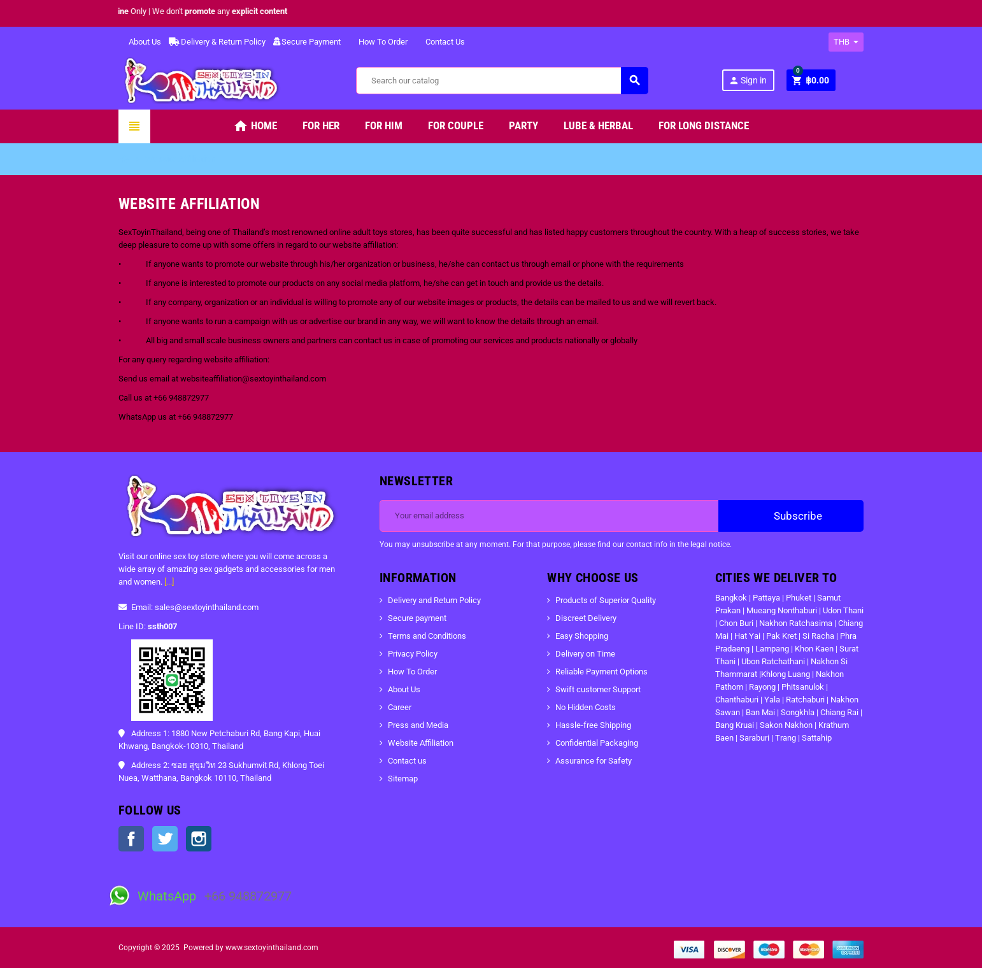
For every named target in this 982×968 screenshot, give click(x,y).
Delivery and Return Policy (434, 600)
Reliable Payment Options (601, 671)
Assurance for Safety (593, 760)
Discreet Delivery (585, 618)
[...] (169, 582)
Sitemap (403, 778)
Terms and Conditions (427, 636)
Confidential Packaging (596, 743)
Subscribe (791, 515)
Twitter (165, 838)
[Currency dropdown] (846, 42)
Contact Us (440, 41)
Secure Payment (307, 41)
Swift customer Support (598, 689)
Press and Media (418, 725)
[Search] (502, 80)
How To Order (378, 41)
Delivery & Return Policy (217, 41)
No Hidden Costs (585, 707)
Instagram (198, 838)
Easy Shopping (581, 636)
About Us (139, 41)
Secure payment (417, 618)
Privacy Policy (413, 653)
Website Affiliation (420, 743)
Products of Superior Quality (605, 600)
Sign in (748, 80)
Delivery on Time (585, 653)
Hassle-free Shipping (593, 725)
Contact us (407, 760)
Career (399, 707)
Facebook (131, 838)
